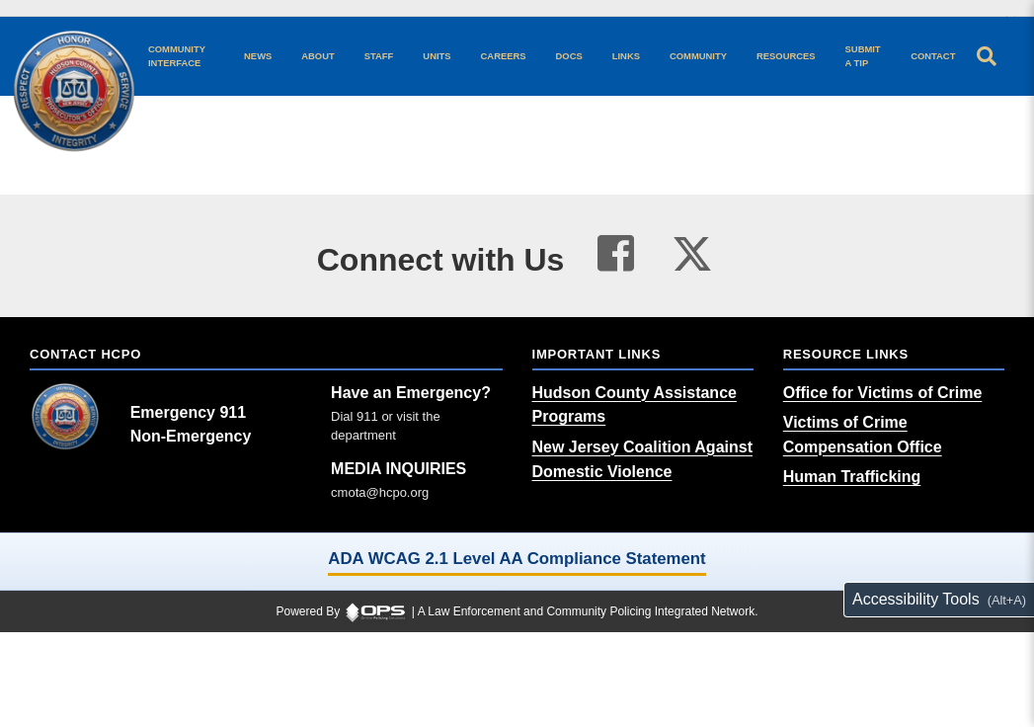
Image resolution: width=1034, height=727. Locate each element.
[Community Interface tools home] (181, 56)
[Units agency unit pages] (436, 56)
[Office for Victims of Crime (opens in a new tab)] (883, 392)
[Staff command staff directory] (379, 56)
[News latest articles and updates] (258, 56)
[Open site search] (986, 56)
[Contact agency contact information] (933, 56)
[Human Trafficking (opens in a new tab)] (852, 476)
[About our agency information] (317, 56)
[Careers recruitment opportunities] (503, 56)
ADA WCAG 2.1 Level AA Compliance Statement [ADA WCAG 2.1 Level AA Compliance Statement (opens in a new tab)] (516, 558)
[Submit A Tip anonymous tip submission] (863, 56)
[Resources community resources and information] (786, 56)
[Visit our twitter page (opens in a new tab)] (692, 249)
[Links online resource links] (626, 56)
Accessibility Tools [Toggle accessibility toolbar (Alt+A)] (916, 599)
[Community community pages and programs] (698, 56)
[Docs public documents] (569, 56)
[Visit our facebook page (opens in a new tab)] (616, 254)
